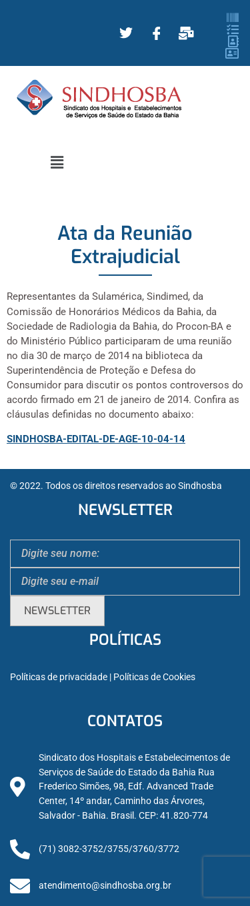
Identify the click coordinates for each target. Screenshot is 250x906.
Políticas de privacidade (58, 677)
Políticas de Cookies (154, 677)
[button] (56, 162)
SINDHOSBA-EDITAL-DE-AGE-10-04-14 (96, 439)
